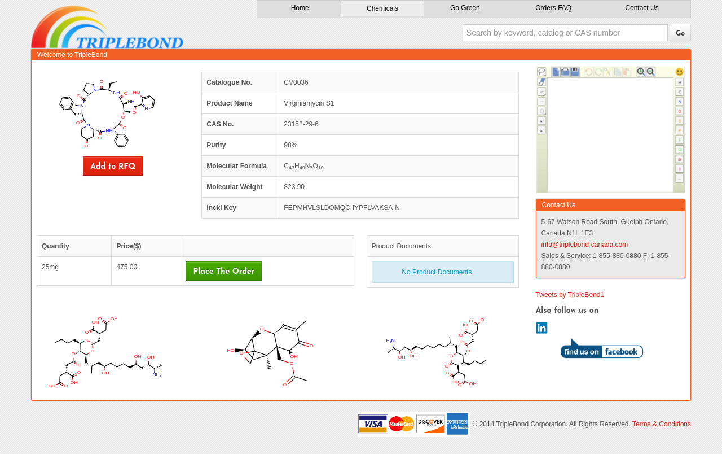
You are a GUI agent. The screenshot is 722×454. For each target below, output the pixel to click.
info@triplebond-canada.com (585, 244)
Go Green (465, 8)
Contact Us (641, 8)
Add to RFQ (112, 167)
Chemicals (382, 8)
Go (680, 33)
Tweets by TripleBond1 (570, 295)
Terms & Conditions (661, 424)
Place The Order (223, 272)
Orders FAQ (553, 8)
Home (300, 8)
